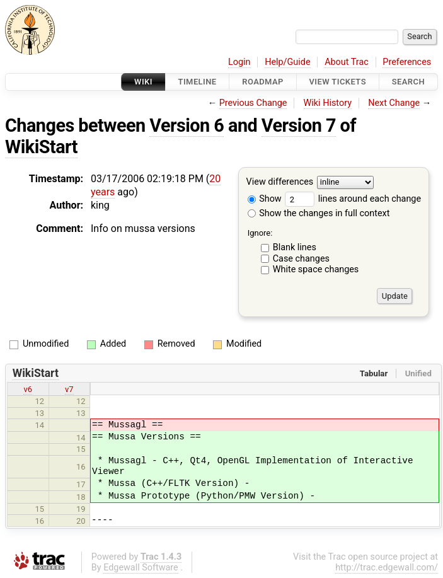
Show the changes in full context (319, 213)
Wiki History (328, 103)
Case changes (301, 258)
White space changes (316, 269)
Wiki (143, 81)
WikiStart (41, 147)
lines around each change (353, 199)
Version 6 (186, 125)
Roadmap (263, 81)
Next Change (394, 103)
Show (265, 199)
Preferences (407, 62)
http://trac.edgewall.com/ (386, 567)
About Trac (347, 62)
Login (239, 62)
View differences (280, 182)
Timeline (197, 81)
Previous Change (253, 103)
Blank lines (294, 247)
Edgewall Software (140, 567)
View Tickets (337, 81)
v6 (27, 389)
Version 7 (299, 125)
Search (408, 81)
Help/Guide (287, 62)
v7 (69, 389)
